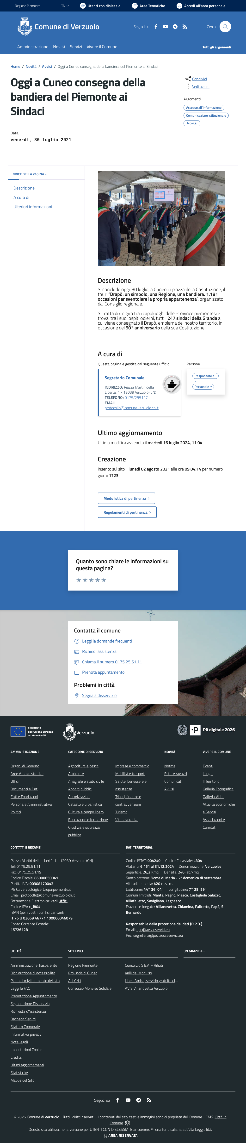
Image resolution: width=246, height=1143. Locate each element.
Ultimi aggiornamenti (27, 1065)
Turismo (121, 812)
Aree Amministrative (27, 773)
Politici (16, 812)
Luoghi (208, 773)
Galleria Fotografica (218, 789)
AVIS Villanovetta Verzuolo (146, 988)
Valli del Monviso (138, 973)
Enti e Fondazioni (24, 796)
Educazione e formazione (88, 819)
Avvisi (47, 66)
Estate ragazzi (175, 773)
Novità (31, 66)
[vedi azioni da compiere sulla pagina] (197, 86)
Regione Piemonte (83, 965)
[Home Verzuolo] (60, 26)
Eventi (208, 766)
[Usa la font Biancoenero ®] (100, 5)
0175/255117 (136, 397)
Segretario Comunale (124, 377)
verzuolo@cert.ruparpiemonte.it (46, 889)
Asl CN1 (74, 980)
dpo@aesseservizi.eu (153, 929)
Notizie (169, 766)
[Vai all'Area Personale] (201, 5)
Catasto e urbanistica (85, 804)
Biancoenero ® (142, 1129)
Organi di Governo (25, 766)
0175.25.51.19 (29, 872)
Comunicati (173, 781)
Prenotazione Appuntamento (34, 996)
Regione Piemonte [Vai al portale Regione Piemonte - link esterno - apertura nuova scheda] (27, 5)
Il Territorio (211, 781)
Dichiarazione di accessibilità (33, 973)
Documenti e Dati (24, 789)
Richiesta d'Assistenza (28, 1011)
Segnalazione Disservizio (30, 1003)
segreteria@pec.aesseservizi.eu (158, 935)
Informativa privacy (26, 1034)
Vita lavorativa (126, 819)
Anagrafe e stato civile (86, 781)
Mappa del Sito (22, 1080)
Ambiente (76, 773)
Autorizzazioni (79, 796)
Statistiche (19, 1072)
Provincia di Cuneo (82, 973)
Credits (16, 1057)
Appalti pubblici (80, 789)
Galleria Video (213, 796)
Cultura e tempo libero (86, 812)
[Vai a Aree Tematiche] (148, 5)
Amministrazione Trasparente (34, 965)
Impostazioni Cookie (26, 1049)
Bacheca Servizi (23, 1019)
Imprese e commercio (132, 766)
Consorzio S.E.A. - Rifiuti (144, 965)
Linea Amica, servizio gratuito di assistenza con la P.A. (167, 980)
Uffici (14, 781)
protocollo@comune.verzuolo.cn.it (132, 408)
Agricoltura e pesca (83, 766)
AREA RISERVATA (120, 1135)
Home (15, 66)
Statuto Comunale (25, 1026)
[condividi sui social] (196, 79)
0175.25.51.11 (28, 866)
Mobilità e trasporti (130, 773)
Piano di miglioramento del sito (35, 980)
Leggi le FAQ (21, 988)
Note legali (19, 1042)
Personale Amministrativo (31, 804)
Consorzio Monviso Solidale (89, 988)
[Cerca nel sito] (225, 26)
